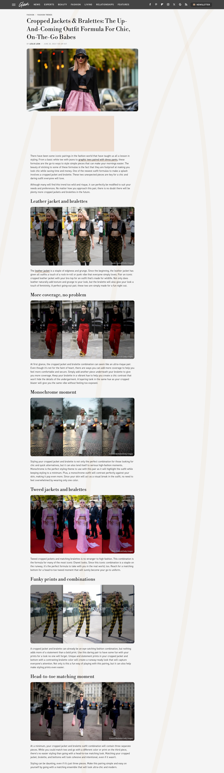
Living (88, 4)
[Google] (180, 5)
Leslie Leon (35, 44)
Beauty (62, 4)
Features (123, 4)
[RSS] (186, 5)
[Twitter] (174, 5)
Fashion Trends (44, 15)
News (37, 4)
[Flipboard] (162, 5)
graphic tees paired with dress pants (97, 159)
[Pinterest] (156, 5)
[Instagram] (168, 5)
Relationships (105, 4)
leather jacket (42, 270)
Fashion (76, 4)
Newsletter (201, 4)
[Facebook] (150, 5)
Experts (49, 4)
